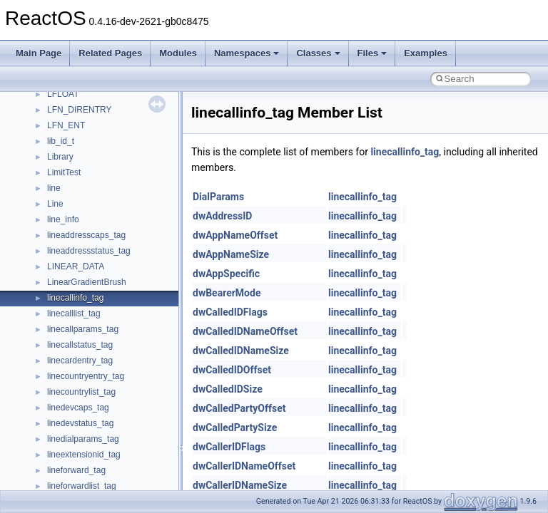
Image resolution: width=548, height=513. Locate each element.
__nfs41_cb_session (86, 301)
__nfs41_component (86, 379)
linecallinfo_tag (404, 151)
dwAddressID (222, 216)
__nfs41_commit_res (86, 363)
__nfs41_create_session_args (104, 473)
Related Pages (110, 53)
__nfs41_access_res (86, 238)
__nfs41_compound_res (93, 426)
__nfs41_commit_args (89, 348)
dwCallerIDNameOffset (244, 466)
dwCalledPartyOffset (239, 408)
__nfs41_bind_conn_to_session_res (115, 269)
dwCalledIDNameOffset (245, 331)
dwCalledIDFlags (230, 312)
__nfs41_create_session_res (101, 489)
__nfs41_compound (84, 395)
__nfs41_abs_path (82, 207)
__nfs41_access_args (89, 222)
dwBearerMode (226, 293)
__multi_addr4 (74, 144)
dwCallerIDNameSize (240, 485)
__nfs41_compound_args (95, 410)
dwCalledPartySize (235, 427)
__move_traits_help (84, 97)
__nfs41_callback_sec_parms (103, 285)
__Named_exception (86, 160)
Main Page (38, 53)
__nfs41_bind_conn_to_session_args (118, 254)
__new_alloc (71, 191)
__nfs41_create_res (85, 457)
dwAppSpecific (226, 273)
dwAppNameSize (231, 254)
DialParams (218, 196)
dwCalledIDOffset (232, 369)
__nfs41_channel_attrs (90, 316)
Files (372, 53)
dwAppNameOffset (235, 235)
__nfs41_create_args (87, 442)
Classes (318, 53)
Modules (178, 53)
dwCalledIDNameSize (241, 350)
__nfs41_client (74, 332)
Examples (425, 53)
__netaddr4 (69, 175)
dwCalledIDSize (228, 389)
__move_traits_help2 (86, 128)
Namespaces (247, 53)
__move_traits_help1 (86, 113)
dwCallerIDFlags (229, 446)
